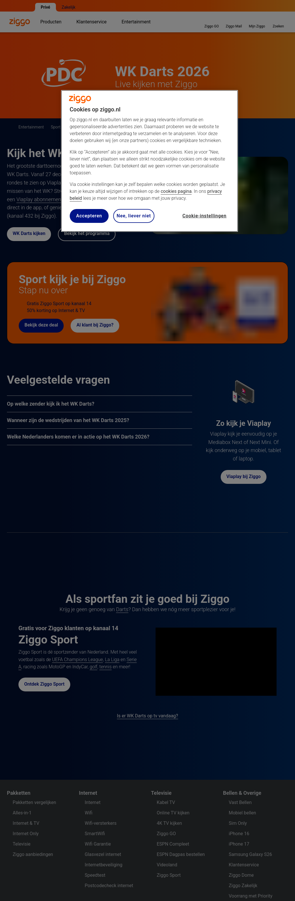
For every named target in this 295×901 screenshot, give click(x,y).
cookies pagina (176, 191)
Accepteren (89, 216)
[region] (149, 161)
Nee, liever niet (134, 216)
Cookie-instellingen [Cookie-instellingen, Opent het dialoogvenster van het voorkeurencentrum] (204, 216)
